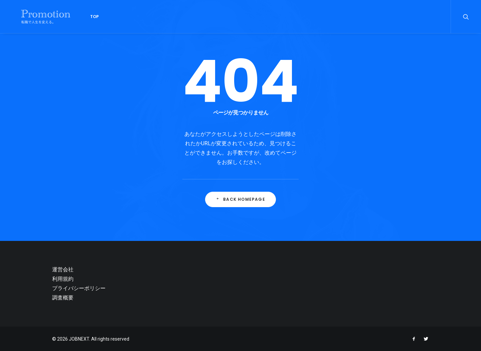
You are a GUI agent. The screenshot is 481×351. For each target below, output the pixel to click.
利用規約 (62, 279)
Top (81, 16)
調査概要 (62, 297)
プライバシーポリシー (79, 288)
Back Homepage (240, 199)
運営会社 (62, 269)
